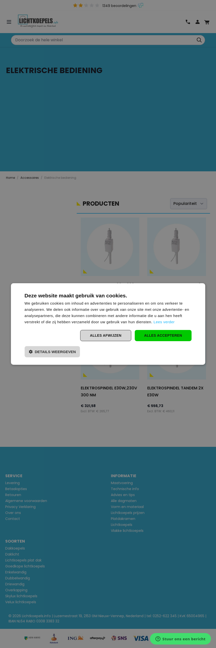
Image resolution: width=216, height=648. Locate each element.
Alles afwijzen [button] (105, 335)
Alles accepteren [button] (163, 335)
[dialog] (108, 324)
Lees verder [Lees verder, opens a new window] (164, 322)
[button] (52, 351)
